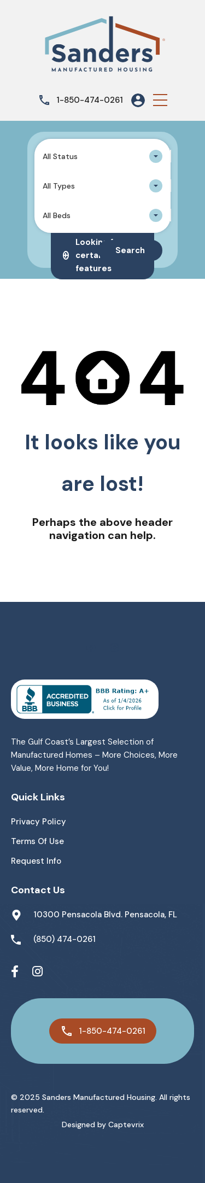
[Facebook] (15, 972)
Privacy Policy (38, 821)
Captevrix (126, 1124)
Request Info (36, 861)
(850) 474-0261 (64, 939)
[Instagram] (37, 972)
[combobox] (102, 156)
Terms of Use (37, 841)
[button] (160, 100)
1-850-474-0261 (89, 100)
